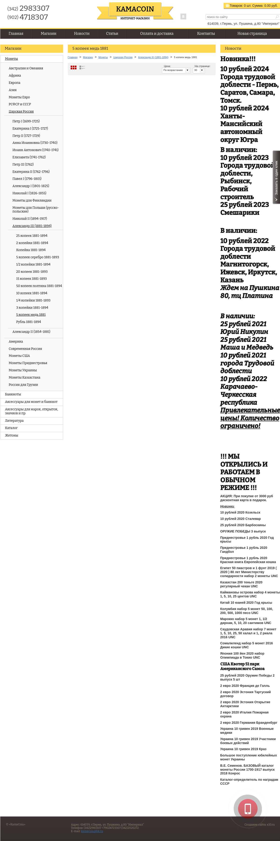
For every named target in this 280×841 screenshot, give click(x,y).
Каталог (11, 428)
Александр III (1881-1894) (32, 226)
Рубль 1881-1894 (28, 322)
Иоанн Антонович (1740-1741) (36, 150)
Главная (16, 33)
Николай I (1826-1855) (29, 193)
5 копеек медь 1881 (31, 315)
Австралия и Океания (26, 68)
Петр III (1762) (23, 165)
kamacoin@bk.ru (92, 831)
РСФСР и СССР (20, 104)
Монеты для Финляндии (32, 200)
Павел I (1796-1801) (27, 179)
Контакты (206, 33)
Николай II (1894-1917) (30, 219)
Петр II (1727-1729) (26, 136)
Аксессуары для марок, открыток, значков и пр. (31, 411)
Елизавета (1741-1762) (29, 157)
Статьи (112, 33)
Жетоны (11, 435)
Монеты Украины (23, 370)
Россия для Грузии (23, 385)
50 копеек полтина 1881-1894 (39, 286)
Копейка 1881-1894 (31, 250)
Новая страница (252, 33)
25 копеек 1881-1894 (32, 236)
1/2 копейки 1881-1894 (33, 264)
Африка (15, 76)
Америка (16, 342)
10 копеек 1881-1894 (31, 293)
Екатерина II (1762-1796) (31, 172)
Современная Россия (25, 349)
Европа (15, 83)
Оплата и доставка (156, 33)
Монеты (11, 59)
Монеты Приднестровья (28, 363)
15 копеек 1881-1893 (31, 279)
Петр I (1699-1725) (26, 121)
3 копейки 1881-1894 (32, 308)
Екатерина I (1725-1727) (30, 129)
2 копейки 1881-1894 (32, 243)
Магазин (48, 33)
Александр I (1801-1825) (31, 186)
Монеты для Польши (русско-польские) (36, 210)
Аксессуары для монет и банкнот (31, 402)
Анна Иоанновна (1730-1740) (35, 143)
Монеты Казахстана (24, 378)
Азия (13, 90)
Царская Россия (21, 112)
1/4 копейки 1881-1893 (33, 300)
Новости (82, 33)
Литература (14, 421)
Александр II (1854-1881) (31, 332)
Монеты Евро (19, 97)
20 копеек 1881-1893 (32, 272)
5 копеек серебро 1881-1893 (37, 257)
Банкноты (13, 394)
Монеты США (19, 356)
